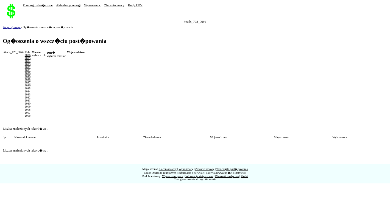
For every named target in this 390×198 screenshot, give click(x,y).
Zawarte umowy (205, 168)
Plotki (244, 176)
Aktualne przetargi (68, 5)
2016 (27, 85)
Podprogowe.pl (12, 27)
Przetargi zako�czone (38, 5)
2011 (27, 100)
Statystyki (240, 172)
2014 (27, 91)
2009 (27, 106)
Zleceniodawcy (114, 5)
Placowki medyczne (227, 176)
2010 (27, 103)
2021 (27, 70)
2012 (27, 97)
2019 (27, 76)
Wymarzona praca (172, 176)
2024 (27, 61)
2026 (27, 55)
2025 (27, 58)
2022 (27, 67)
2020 (27, 73)
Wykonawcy (92, 5)
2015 (27, 88)
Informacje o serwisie (191, 172)
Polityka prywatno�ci (219, 172)
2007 (27, 112)
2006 (27, 115)
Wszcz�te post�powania (232, 168)
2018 (27, 79)
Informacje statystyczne (199, 176)
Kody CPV (135, 5)
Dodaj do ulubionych (164, 172)
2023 (27, 64)
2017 (27, 82)
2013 (27, 94)
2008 (27, 109)
